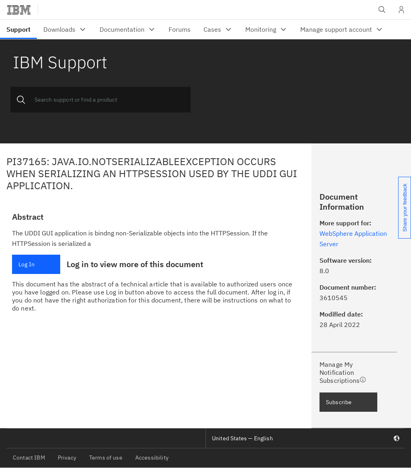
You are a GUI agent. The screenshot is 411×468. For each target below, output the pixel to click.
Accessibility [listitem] (152, 457)
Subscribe (339, 402)
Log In (26, 264)
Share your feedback (405, 208)
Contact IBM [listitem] (29, 457)
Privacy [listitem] (67, 457)
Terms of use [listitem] (105, 457)
